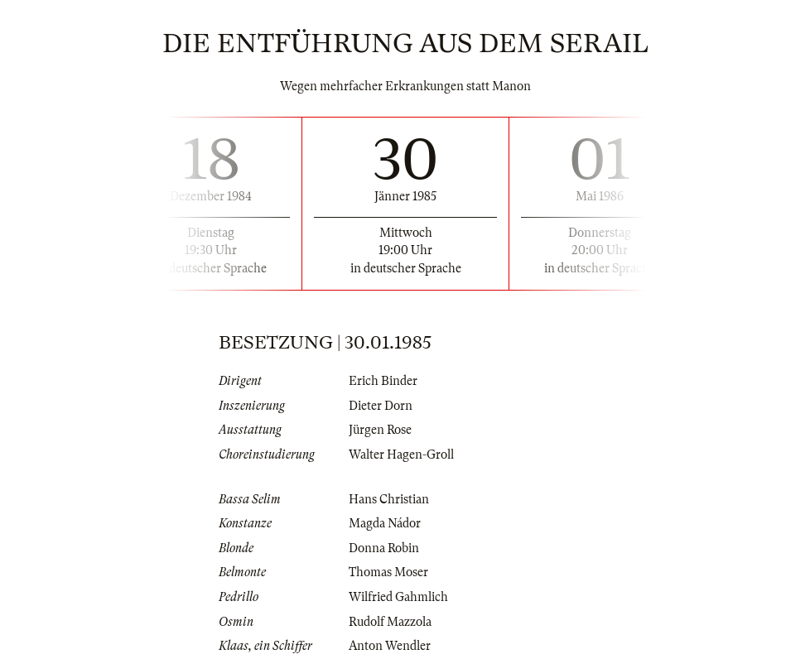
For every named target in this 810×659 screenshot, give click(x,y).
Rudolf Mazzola (390, 621)
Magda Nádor (385, 523)
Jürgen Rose (380, 429)
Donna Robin (384, 548)
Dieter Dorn (380, 405)
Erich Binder (383, 380)
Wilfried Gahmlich (398, 597)
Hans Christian (389, 499)
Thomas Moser (388, 572)
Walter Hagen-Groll (401, 454)
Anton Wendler (390, 645)
